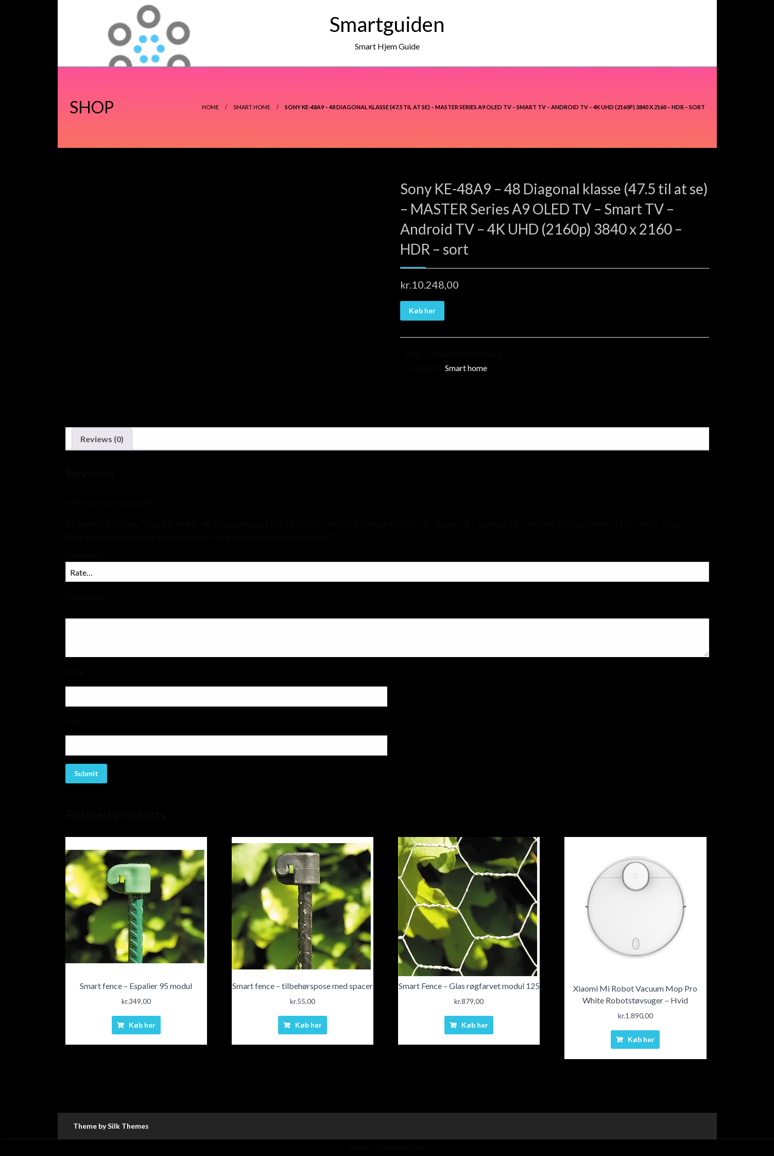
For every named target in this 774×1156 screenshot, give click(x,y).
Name (77, 671)
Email (76, 721)
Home (210, 107)
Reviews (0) (102, 439)
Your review (87, 596)
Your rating (85, 555)
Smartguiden (387, 24)
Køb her (422, 310)
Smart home (251, 107)
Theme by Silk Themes (111, 1125)
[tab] (102, 439)
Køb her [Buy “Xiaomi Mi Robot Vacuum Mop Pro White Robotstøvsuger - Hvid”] (641, 1039)
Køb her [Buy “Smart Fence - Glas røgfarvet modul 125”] (474, 1024)
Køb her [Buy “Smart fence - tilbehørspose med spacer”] (308, 1024)
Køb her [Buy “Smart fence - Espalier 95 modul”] (142, 1024)
